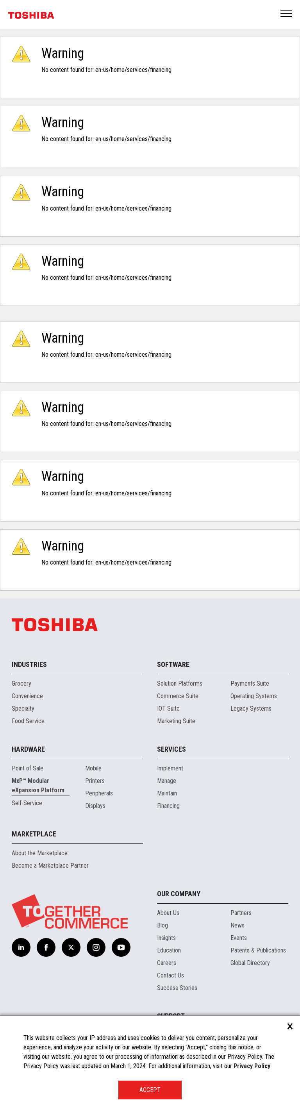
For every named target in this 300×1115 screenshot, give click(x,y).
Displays (95, 805)
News (237, 925)
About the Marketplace (40, 853)
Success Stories (177, 988)
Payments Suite (249, 683)
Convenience (27, 696)
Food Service (28, 721)
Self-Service (27, 803)
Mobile (93, 768)
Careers (166, 963)
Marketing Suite (176, 721)
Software (173, 664)
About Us (168, 913)
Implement (170, 768)
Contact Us (170, 975)
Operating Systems (253, 696)
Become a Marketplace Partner (50, 865)
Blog (162, 925)
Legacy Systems (250, 708)
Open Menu (286, 14)
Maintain (167, 793)
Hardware (28, 749)
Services (171, 749)
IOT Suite (168, 708)
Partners (241, 913)
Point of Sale (27, 768)
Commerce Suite (177, 696)
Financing (168, 805)
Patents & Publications (258, 950)
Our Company (178, 894)
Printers (95, 780)
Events (238, 938)
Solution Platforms (179, 683)
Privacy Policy (252, 1066)
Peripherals (99, 793)
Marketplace (34, 834)
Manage (166, 780)
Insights (166, 938)
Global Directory (250, 963)
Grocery (21, 683)
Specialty (23, 708)
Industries (29, 664)
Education (169, 950)
